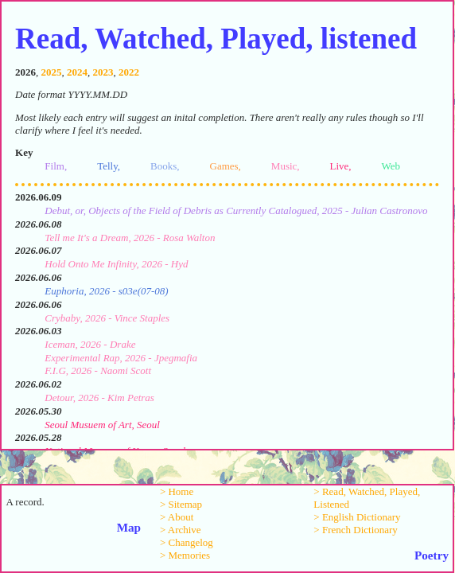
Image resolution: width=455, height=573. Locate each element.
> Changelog (186, 542)
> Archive (180, 530)
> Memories (185, 555)
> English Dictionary (356, 517)
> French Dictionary (355, 530)
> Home (176, 491)
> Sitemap (181, 504)
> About (176, 517)
